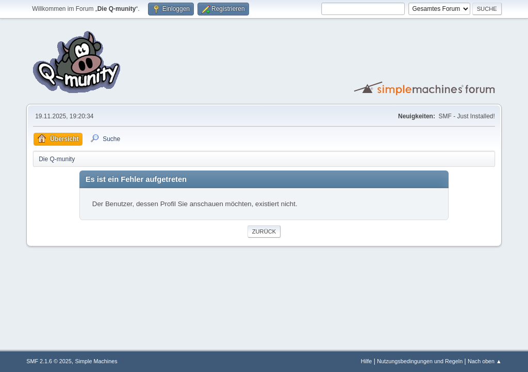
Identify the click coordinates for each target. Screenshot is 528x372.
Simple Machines (96, 361)
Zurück (264, 231)
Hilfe (366, 361)
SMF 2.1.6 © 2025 (49, 361)
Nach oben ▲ (485, 361)
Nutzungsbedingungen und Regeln (420, 361)
